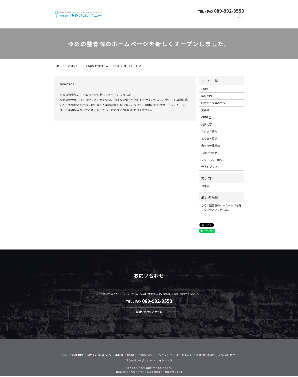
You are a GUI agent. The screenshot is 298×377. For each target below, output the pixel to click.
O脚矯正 (174, 17)
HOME (126, 17)
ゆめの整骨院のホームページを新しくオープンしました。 (221, 207)
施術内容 (187, 17)
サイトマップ (209, 167)
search (241, 23)
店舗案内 (237, 17)
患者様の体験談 (209, 23)
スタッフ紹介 (221, 17)
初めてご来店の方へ (144, 17)
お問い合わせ (229, 23)
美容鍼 (162, 17)
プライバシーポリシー (214, 160)
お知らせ (72, 65)
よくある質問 (203, 17)
